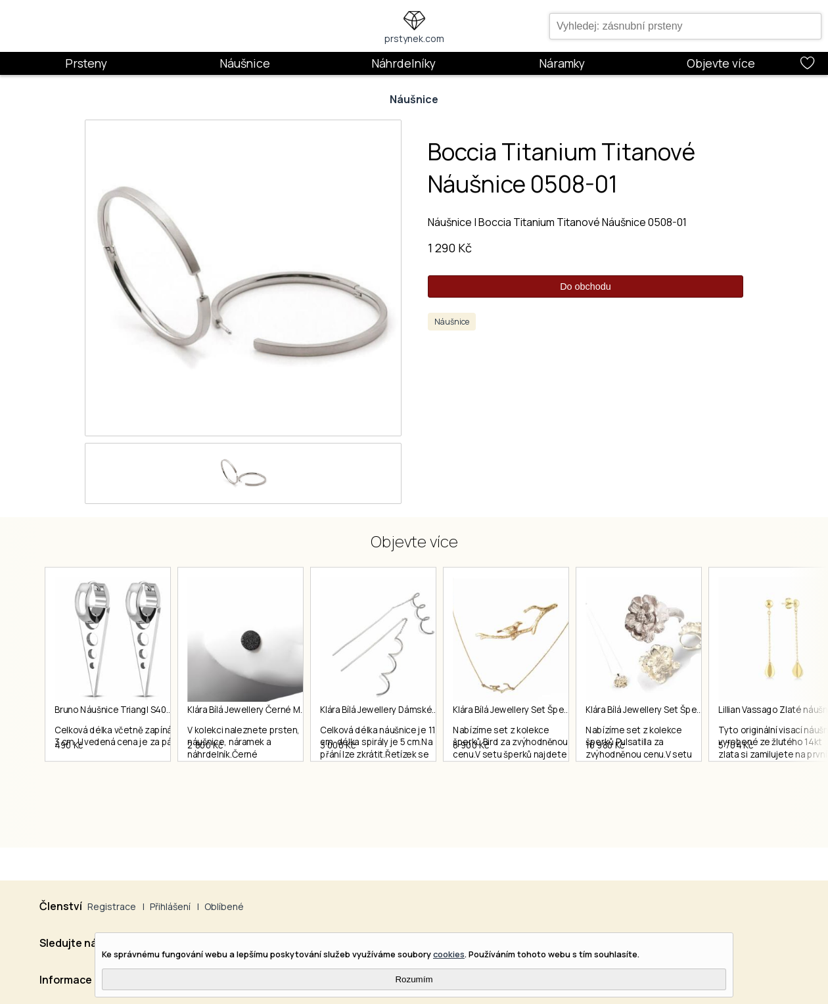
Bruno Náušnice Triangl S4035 (116, 711)
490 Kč (69, 793)
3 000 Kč (378, 793)
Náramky (562, 63)
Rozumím (413, 979)
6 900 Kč (531, 793)
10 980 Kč (684, 793)
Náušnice (244, 63)
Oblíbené (224, 906)
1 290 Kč (450, 248)
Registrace (111, 906)
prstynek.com (414, 38)
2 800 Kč (225, 793)
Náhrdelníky (403, 63)
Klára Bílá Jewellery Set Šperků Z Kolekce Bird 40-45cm (624, 711)
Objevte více (721, 63)
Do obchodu (585, 286)
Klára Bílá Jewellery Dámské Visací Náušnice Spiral (461, 711)
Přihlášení (170, 906)
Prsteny (86, 63)
